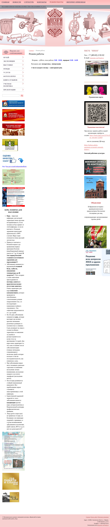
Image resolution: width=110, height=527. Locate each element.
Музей (6, 57)
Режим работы (56, 2)
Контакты (41, 2)
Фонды (6, 69)
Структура (29, 2)
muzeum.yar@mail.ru (97, 58)
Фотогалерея (9, 76)
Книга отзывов (10, 80)
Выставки (8, 65)
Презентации (9, 90)
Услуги (6, 72)
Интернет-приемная (76, 2)
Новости (17, 2)
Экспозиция (9, 61)
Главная (5, 2)
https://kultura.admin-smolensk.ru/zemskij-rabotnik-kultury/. (93, 147)
